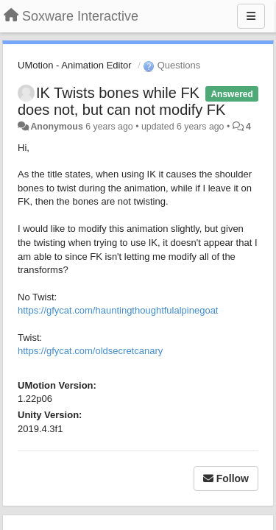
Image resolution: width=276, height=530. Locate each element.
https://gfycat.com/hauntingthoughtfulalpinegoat (118, 310)
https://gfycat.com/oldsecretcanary (90, 350)
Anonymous (56, 126)
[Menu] (251, 16)
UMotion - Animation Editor (75, 65)
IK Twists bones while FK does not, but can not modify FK (121, 101)
